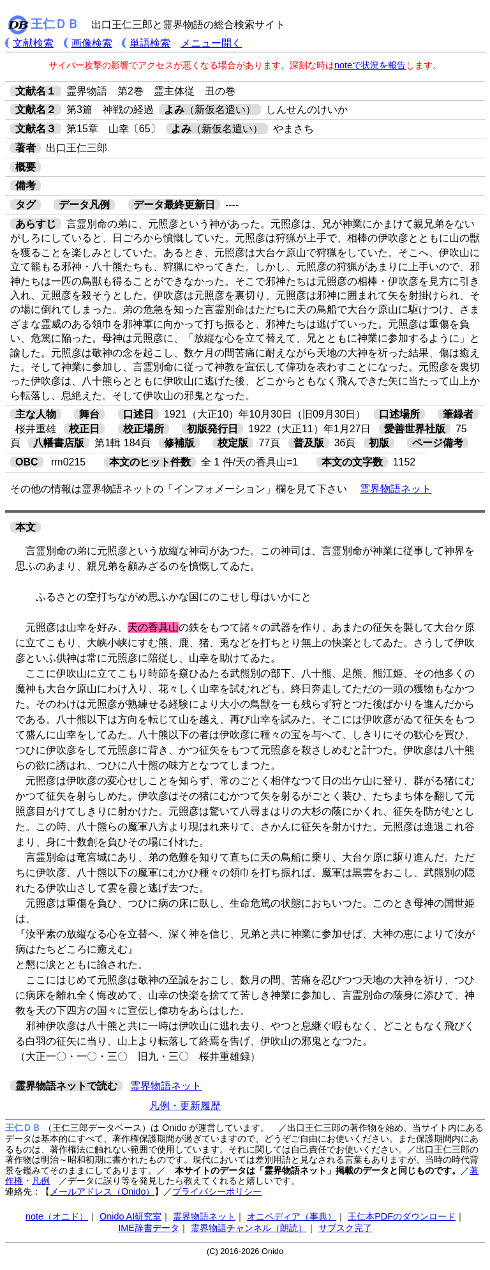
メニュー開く (211, 43)
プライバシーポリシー (217, 1191)
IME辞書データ (148, 1228)
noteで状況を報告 (370, 65)
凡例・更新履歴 (185, 1105)
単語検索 (150, 43)
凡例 (41, 1181)
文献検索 (33, 43)
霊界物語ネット (395, 488)
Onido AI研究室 (130, 1216)
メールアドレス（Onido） (102, 1191)
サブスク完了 (345, 1228)
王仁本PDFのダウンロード (402, 1216)
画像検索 (91, 43)
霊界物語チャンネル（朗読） (249, 1228)
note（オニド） (57, 1216)
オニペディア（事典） (291, 1216)
